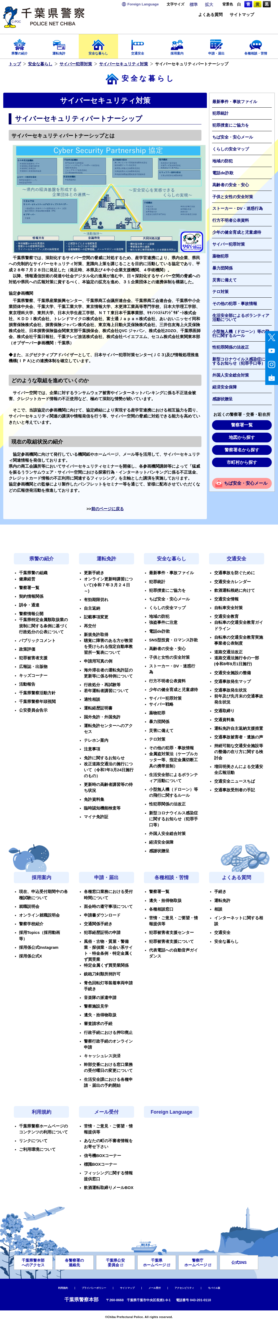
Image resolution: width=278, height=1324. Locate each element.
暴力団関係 (222, 268)
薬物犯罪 (220, 256)
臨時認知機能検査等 (102, 808)
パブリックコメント (37, 640)
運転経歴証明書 (98, 708)
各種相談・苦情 (255, 45)
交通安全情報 (226, 599)
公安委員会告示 (33, 710)
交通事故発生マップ (232, 681)
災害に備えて (224, 280)
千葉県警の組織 (33, 573)
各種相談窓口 (161, 909)
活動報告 (27, 684)
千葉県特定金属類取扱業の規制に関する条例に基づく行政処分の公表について (43, 626)
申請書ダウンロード (102, 915)
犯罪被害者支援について (171, 941)
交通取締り (224, 711)
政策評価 (27, 649)
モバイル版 (214, 1288)
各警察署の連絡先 (74, 1262)
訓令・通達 (29, 605)
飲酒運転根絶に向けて (234, 590)
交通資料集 (224, 720)
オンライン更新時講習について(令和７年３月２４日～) (108, 585)
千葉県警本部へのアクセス (33, 1262)
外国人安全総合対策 (230, 375)
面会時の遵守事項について (108, 906)
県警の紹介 (19, 45)
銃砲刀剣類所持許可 (102, 974)
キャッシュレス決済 (102, 1056)
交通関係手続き (98, 924)
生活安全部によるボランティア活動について (240, 317)
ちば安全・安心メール (232, 137)
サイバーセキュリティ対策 (123, 64)
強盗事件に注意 (163, 622)
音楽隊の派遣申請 (100, 997)
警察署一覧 (242, 425)
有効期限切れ (96, 599)
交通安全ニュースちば (234, 781)
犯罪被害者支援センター (171, 932)
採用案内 (177, 45)
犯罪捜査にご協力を (230, 125)
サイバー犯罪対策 (75, 64)
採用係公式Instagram (39, 947)
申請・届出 (216, 45)
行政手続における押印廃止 (108, 1032)
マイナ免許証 (96, 817)
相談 (218, 909)
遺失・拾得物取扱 (100, 1015)
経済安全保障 (224, 387)
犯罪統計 (220, 113)
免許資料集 (94, 799)
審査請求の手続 (98, 1023)
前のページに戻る (107, 509)
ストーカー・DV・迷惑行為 (237, 208)
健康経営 (27, 579)
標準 (193, 4)
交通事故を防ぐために (234, 573)
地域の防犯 (222, 161)
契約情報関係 (31, 596)
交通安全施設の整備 (232, 673)
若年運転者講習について (106, 691)
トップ (15, 64)
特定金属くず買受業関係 (106, 965)
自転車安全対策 (228, 608)
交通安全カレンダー (232, 582)
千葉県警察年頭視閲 (37, 701)
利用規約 (41, 1112)
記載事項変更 (96, 617)
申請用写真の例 (98, 661)
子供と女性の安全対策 (232, 197)
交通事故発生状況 (230, 690)
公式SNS (239, 1262)
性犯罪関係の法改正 (230, 347)
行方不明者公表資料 (230, 220)
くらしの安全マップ (230, 149)
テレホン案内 (96, 740)
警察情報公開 (31, 614)
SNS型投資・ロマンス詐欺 (173, 640)
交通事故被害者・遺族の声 (238, 737)
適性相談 (92, 699)
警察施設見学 (96, 1006)
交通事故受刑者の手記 (234, 790)
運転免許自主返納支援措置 (238, 728)
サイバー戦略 (161, 704)
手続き (220, 891)
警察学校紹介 (31, 924)
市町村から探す (242, 462)
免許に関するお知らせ (104, 758)
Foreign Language (171, 1112)
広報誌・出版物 (33, 666)
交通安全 (137, 45)
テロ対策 (220, 292)
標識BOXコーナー (100, 1164)
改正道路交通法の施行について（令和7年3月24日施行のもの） (109, 770)
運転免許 (59, 45)
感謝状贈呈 (222, 399)
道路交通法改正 (228, 652)
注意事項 (92, 749)
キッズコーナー (33, 675)
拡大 (209, 4)
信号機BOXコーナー (102, 1155)
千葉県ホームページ (156, 1262)
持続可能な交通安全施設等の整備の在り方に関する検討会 (238, 752)
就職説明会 (29, 906)
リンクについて (33, 1141)
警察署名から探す (242, 450)
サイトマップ (242, 15)
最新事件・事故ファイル (234, 101)
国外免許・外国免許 (102, 717)
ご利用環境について (37, 1149)
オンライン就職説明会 (39, 915)
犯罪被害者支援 (33, 658)
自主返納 (92, 608)
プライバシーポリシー (94, 1288)
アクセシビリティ (184, 1288)
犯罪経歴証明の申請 (102, 932)
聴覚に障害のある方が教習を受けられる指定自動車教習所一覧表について (108, 646)
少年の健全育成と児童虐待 (236, 232)
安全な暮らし (98, 45)
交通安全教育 (226, 616)
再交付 (90, 626)
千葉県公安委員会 (115, 1262)
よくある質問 (210, 15)
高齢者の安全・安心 (230, 185)
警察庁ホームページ (197, 1262)
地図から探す (242, 437)
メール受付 (106, 1112)
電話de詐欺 (222, 173)
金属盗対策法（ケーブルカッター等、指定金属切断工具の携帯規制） (173, 760)
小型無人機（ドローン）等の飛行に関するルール (240, 333)
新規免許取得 (96, 634)
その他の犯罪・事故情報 (234, 303)
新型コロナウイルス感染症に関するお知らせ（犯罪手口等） (240, 361)
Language (143, 4)
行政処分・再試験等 (102, 685)
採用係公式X (30, 956)
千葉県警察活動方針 (37, 693)
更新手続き (94, 573)
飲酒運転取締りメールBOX (108, 1187)
